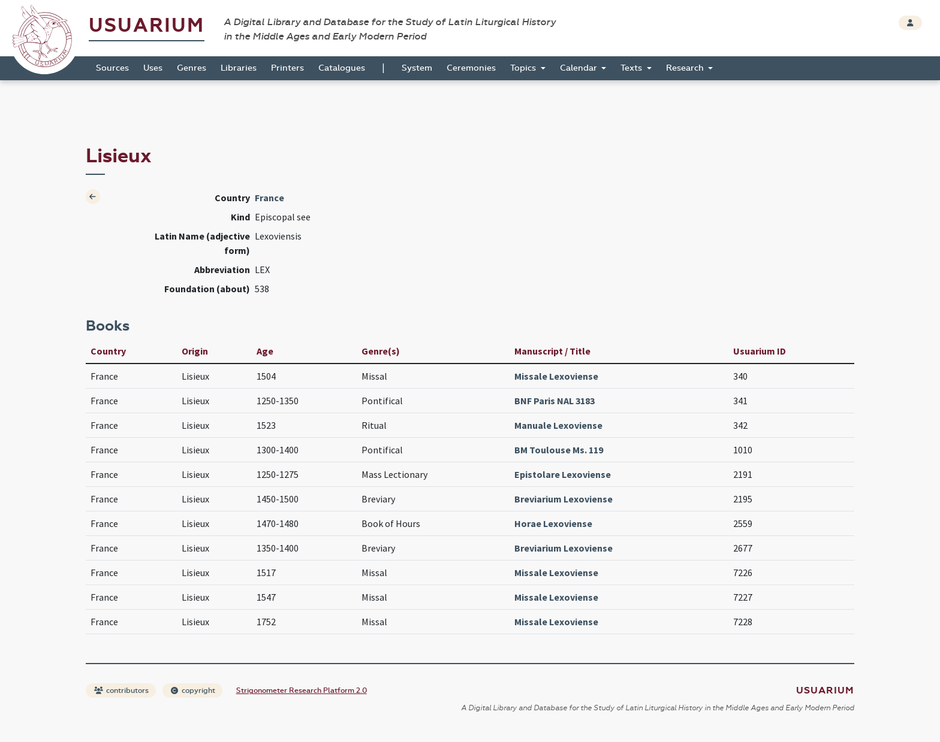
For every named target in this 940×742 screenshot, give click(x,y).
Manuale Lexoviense (558, 425)
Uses (152, 68)
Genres (191, 68)
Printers (287, 68)
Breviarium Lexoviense (563, 499)
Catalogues (341, 68)
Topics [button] (524, 68)
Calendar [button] (579, 68)
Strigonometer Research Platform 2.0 (301, 690)
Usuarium (146, 25)
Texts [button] (632, 68)
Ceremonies (471, 68)
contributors (121, 690)
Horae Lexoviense (553, 523)
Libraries (239, 68)
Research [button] (686, 68)
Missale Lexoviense (556, 376)
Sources (112, 68)
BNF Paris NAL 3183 (554, 401)
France (269, 198)
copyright (193, 690)
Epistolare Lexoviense (562, 474)
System (417, 68)
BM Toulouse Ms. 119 (558, 450)
